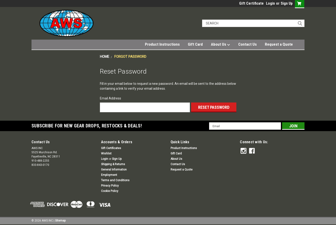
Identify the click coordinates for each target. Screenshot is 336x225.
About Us (220, 44)
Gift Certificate (251, 3)
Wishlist (106, 153)
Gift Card (195, 44)
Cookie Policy (109, 191)
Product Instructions (162, 44)
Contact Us (247, 44)
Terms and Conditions (115, 180)
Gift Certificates (111, 148)
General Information (114, 169)
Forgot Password (130, 57)
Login (270, 3)
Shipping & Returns (113, 164)
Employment (109, 175)
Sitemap (60, 220)
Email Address (110, 98)
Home (104, 57)
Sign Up (287, 3)
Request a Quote (279, 44)
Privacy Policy (110, 185)
